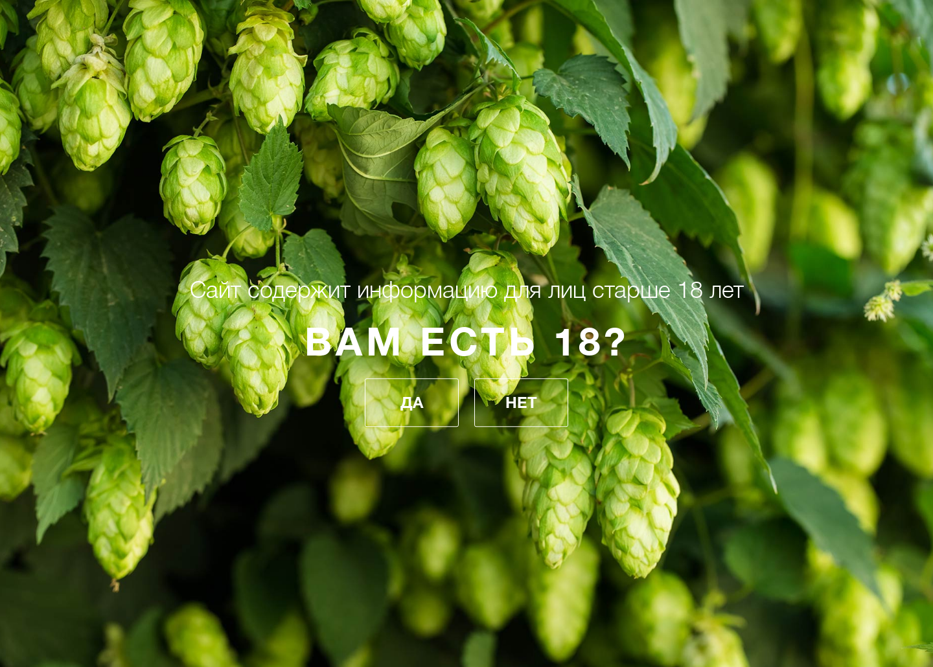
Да (411, 403)
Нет (521, 403)
